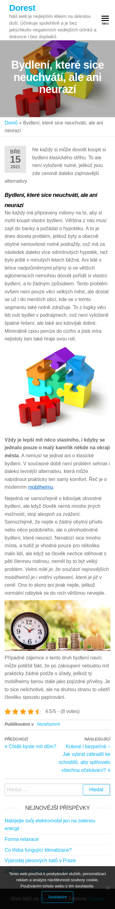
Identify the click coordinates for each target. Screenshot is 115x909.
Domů (11, 122)
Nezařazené (48, 724)
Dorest (22, 8)
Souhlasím (57, 897)
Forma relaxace (22, 839)
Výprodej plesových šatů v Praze (40, 860)
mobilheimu (40, 487)
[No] (107, 888)
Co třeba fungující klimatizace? (38, 850)
